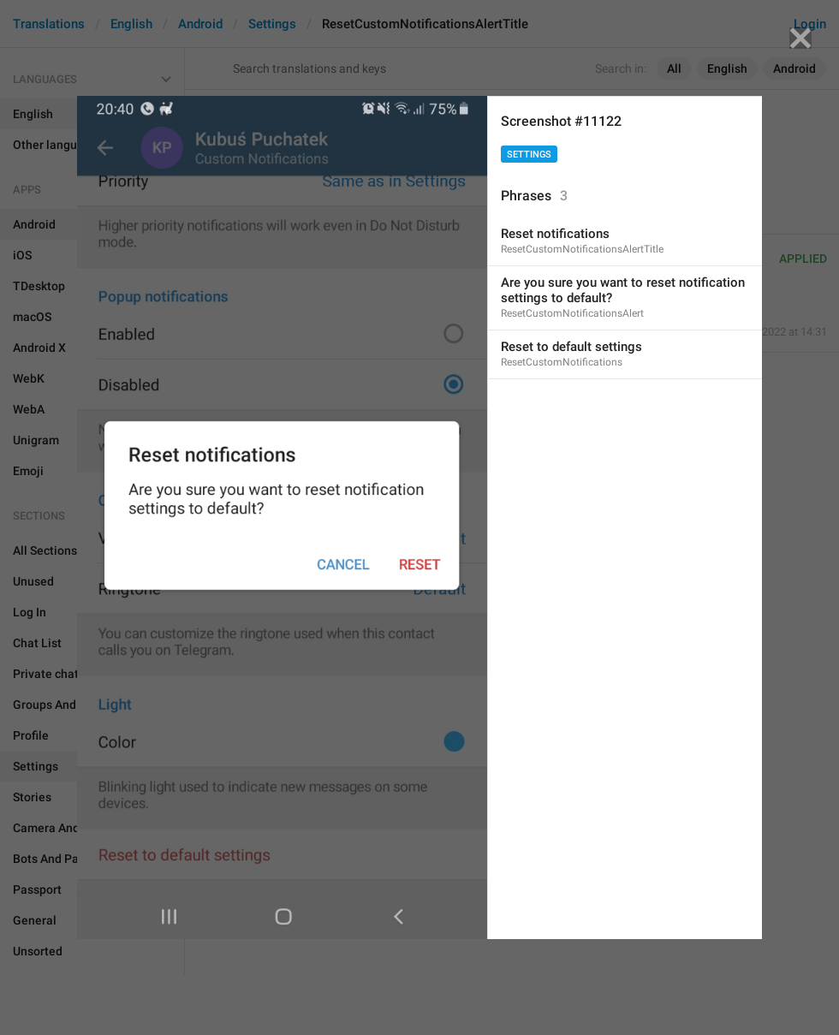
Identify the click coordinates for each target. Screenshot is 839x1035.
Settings (529, 154)
